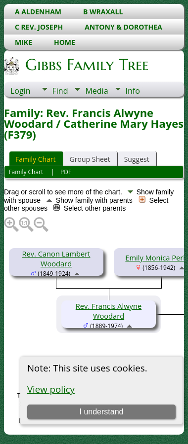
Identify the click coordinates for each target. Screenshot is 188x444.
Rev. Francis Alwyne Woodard (108, 311)
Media (96, 90)
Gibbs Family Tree (86, 64)
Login (20, 90)
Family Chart (35, 159)
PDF (65, 172)
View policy (51, 389)
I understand (101, 411)
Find (60, 90)
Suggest (136, 159)
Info (133, 90)
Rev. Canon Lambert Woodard (56, 258)
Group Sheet (90, 159)
